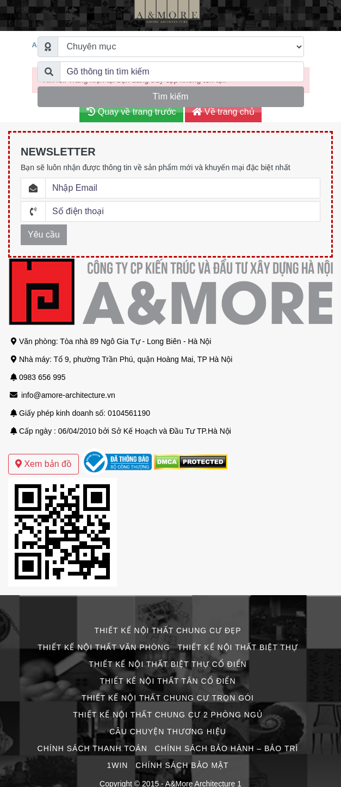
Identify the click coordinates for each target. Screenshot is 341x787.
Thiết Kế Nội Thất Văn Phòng (104, 647)
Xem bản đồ (43, 464)
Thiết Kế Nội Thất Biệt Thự (238, 647)
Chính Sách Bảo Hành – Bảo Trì (227, 748)
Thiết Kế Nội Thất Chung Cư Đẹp (167, 630)
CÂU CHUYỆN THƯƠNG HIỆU (167, 731)
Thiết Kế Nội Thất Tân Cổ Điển (167, 681)
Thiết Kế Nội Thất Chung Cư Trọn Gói (168, 698)
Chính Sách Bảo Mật (181, 765)
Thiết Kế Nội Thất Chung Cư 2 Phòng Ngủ (168, 714)
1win (117, 765)
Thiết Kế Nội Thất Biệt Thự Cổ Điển (167, 664)
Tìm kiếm (171, 96)
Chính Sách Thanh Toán (92, 748)
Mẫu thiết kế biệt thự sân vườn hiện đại (74, 442)
